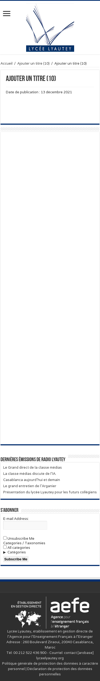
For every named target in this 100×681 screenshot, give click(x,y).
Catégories (16, 552)
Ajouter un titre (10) (33, 63)
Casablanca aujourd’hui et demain (31, 480)
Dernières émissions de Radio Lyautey (33, 459)
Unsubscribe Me (18, 538)
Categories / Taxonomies (24, 543)
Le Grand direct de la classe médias (32, 467)
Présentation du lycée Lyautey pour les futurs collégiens (50, 492)
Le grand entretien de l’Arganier (29, 486)
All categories (16, 547)
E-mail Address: (16, 518)
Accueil (7, 63)
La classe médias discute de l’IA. (29, 473)
